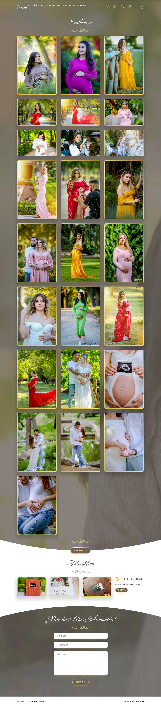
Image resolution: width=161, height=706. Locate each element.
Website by (133, 701)
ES (142, 7)
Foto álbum (68, 5)
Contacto (22, 8)
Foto (28, 5)
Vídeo (36, 5)
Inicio (20, 5)
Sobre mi (81, 5)
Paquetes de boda (50, 5)
